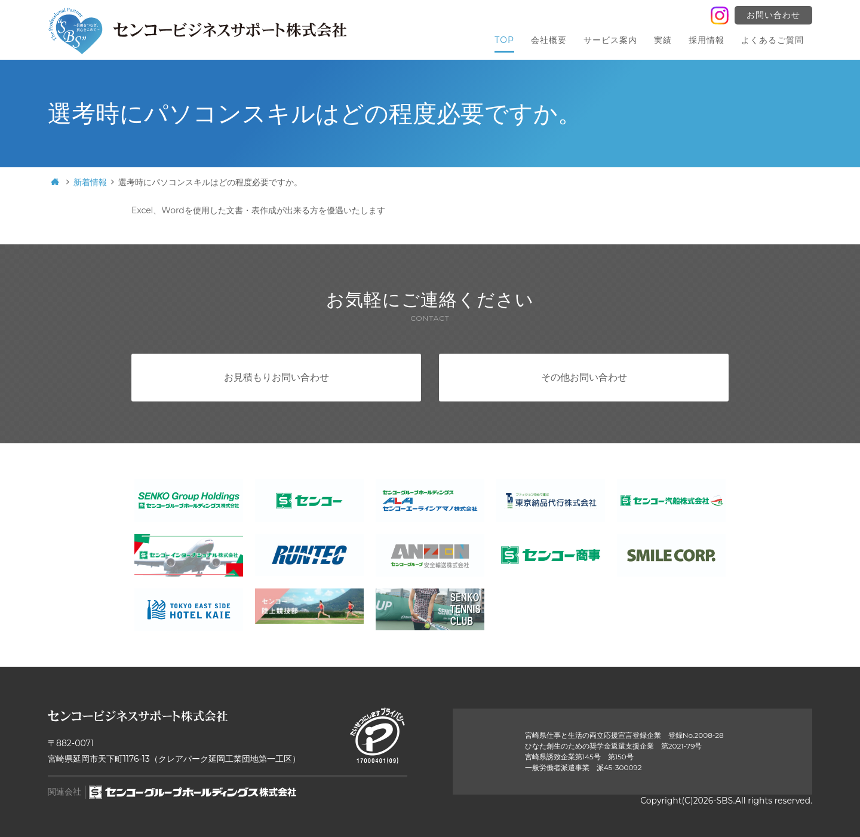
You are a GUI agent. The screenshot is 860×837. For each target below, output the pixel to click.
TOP (504, 40)
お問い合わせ (773, 15)
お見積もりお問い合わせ (276, 377)
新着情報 (90, 182)
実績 (663, 40)
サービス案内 (610, 40)
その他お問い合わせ (584, 377)
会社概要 (549, 40)
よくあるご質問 (772, 40)
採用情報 (706, 40)
